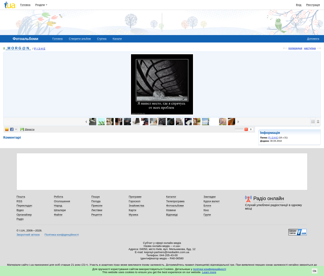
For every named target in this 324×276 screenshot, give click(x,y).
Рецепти (96, 214)
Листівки (96, 210)
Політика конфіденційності (62, 234)
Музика (133, 214)
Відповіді (172, 214)
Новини (171, 210)
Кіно (206, 210)
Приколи (96, 205)
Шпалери (60, 210)
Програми (135, 196)
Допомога (313, 38)
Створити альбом (80, 38)
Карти (132, 210)
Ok (314, 270)
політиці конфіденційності (209, 269)
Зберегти (27, 129)
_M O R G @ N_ (18, 48)
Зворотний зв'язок (28, 234)
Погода (95, 201)
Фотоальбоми (175, 205)
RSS (19, 201)
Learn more (209, 272)
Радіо (20, 219)
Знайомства (136, 205)
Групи (207, 214)
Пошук (95, 196)
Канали (117, 38)
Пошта (21, 196)
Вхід (298, 4)
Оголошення (62, 201)
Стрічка (101, 38)
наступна (310, 48)
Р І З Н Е (39, 48)
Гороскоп (134, 201)
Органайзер (24, 214)
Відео (20, 210)
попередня (295, 48)
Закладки (210, 196)
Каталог (171, 196)
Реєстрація (313, 4)
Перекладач (24, 205)
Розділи (40, 4)
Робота (58, 196)
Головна (25, 4)
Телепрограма (175, 201)
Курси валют (212, 201)
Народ (58, 205)
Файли (58, 214)
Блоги (207, 205)
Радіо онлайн (268, 198)
